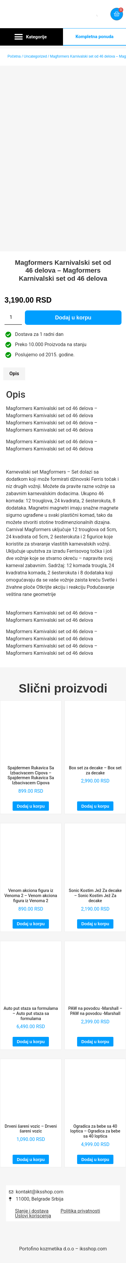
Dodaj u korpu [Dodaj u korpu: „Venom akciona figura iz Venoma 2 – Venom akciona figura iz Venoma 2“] (31, 923)
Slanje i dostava (32, 1211)
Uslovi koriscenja (33, 1216)
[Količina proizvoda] (13, 317)
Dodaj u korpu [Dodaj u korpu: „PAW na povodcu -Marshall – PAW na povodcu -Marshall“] (95, 1041)
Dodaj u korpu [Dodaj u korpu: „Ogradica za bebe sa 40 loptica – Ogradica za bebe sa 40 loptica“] (95, 1159)
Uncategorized (35, 56)
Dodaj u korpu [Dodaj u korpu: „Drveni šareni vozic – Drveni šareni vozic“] (31, 1159)
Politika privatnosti (80, 1211)
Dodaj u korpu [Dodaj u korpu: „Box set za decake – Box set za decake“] (95, 806)
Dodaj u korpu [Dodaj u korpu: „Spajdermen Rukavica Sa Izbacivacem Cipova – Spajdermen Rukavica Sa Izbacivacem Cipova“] (31, 806)
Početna (14, 56)
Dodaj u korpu (73, 318)
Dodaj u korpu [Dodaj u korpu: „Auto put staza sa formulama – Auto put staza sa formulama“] (31, 1041)
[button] (31, 37)
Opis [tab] (14, 373)
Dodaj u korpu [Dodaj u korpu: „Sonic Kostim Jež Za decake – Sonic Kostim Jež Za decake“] (95, 923)
